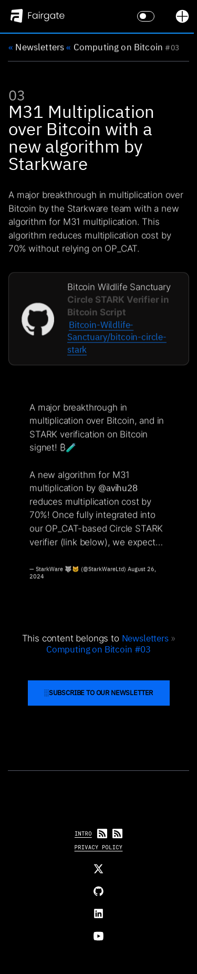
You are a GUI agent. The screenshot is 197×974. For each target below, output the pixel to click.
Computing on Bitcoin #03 (98, 649)
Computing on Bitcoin (114, 47)
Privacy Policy (99, 847)
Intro (83, 833)
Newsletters (36, 47)
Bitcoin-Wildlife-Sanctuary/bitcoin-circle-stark (117, 339)
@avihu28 (118, 490)
